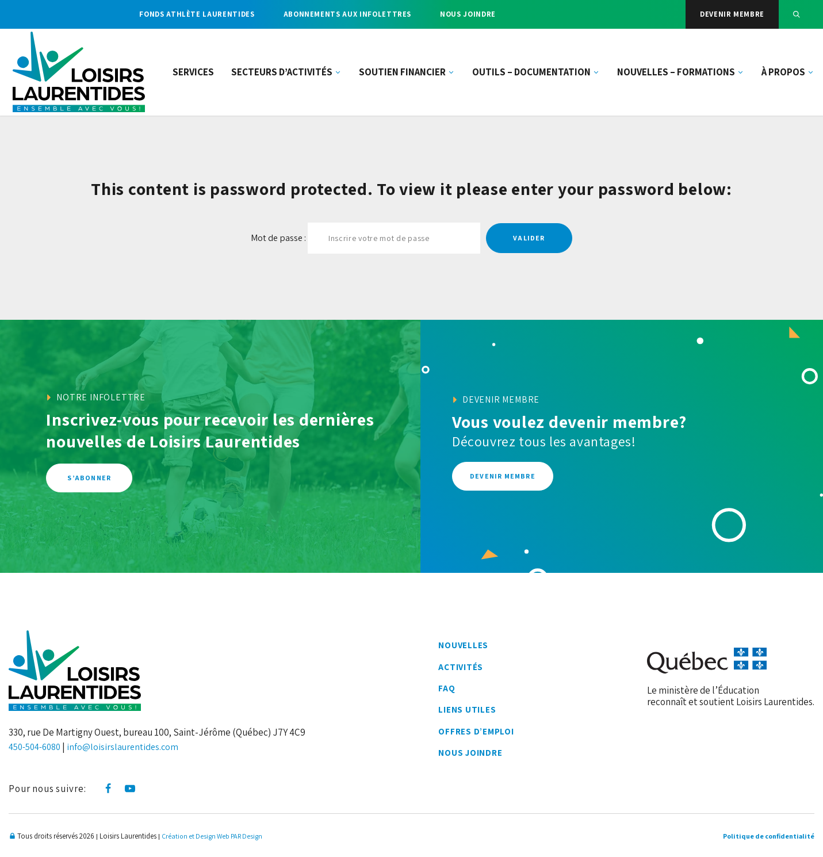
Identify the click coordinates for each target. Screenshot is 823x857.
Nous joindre (468, 14)
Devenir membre (732, 14)
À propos (787, 75)
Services (193, 75)
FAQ (445, 689)
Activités (460, 668)
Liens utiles (467, 711)
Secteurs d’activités (286, 75)
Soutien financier (407, 75)
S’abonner (89, 478)
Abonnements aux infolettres (348, 14)
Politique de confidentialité (765, 835)
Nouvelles (462, 645)
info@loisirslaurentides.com (129, 746)
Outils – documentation (536, 75)
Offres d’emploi (476, 734)
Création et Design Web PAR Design (216, 835)
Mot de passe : (365, 238)
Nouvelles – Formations (680, 75)
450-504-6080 (37, 746)
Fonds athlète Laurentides (196, 14)
